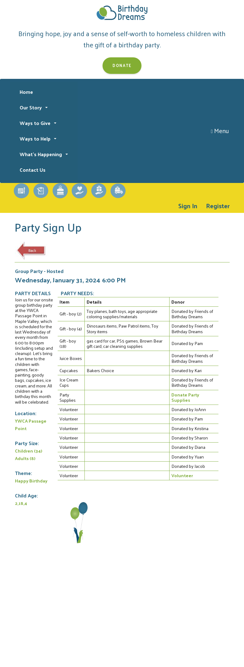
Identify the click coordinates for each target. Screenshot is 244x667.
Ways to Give (36, 122)
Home (26, 91)
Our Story (31, 107)
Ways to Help (36, 138)
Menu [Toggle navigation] (220, 130)
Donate (122, 65)
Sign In (187, 205)
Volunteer (182, 475)
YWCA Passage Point (30, 424)
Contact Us (32, 169)
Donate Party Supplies (185, 397)
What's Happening (41, 154)
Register (218, 205)
